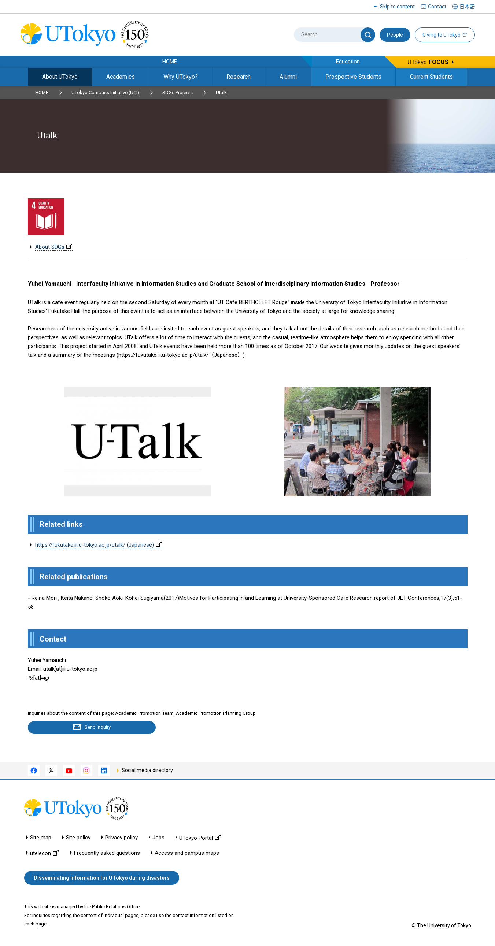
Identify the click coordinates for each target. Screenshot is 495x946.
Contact (437, 6)
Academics (120, 76)
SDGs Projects (177, 92)
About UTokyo (60, 76)
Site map (40, 838)
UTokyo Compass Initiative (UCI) (105, 92)
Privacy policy (121, 838)
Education (348, 61)
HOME (169, 61)
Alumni (288, 76)
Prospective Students (353, 76)
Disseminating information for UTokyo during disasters (102, 878)
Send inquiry (70, 728)
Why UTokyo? (180, 76)
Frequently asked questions (107, 853)
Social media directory (147, 770)
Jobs (158, 838)
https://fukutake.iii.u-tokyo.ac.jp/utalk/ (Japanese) (98, 545)
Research (238, 76)
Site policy (78, 838)
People (395, 35)
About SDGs (53, 247)
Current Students (431, 76)
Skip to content (397, 6)
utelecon (44, 853)
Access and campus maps (187, 853)
